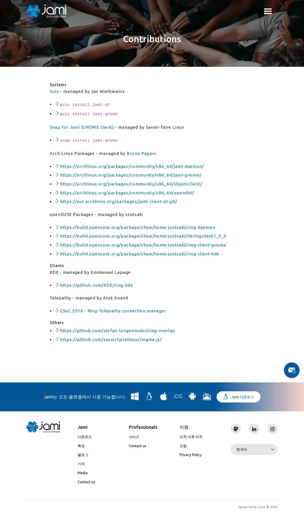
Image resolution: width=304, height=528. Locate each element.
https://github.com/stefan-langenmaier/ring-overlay (120, 343)
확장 (81, 460)
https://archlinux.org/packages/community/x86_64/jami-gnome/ (134, 179)
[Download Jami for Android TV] (207, 412)
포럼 (183, 460)
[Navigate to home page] (47, 11)
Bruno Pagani (145, 156)
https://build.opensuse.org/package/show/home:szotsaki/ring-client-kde (143, 262)
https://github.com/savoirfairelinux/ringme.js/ (113, 352)
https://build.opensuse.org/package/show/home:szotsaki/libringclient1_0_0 (147, 243)
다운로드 (85, 451)
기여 (81, 478)
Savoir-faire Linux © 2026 (257, 521)
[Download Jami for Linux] (149, 412)
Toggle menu (268, 11)
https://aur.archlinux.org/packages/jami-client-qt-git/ (121, 207)
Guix (54, 91)
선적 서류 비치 (191, 451)
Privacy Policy (191, 469)
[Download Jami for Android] (192, 412)
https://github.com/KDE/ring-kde (98, 295)
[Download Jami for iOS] (178, 412)
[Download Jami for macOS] (164, 412)
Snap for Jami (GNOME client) (84, 128)
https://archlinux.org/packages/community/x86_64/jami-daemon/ (135, 170)
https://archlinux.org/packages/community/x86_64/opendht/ (130, 198)
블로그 (83, 469)
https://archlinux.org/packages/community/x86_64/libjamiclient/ (134, 188)
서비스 (134, 451)
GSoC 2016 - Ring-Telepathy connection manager (116, 322)
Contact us (86, 496)
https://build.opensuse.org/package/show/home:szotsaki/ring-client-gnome (147, 253)
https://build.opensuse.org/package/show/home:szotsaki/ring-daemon (141, 234)
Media (83, 487)
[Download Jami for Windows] (135, 412)
